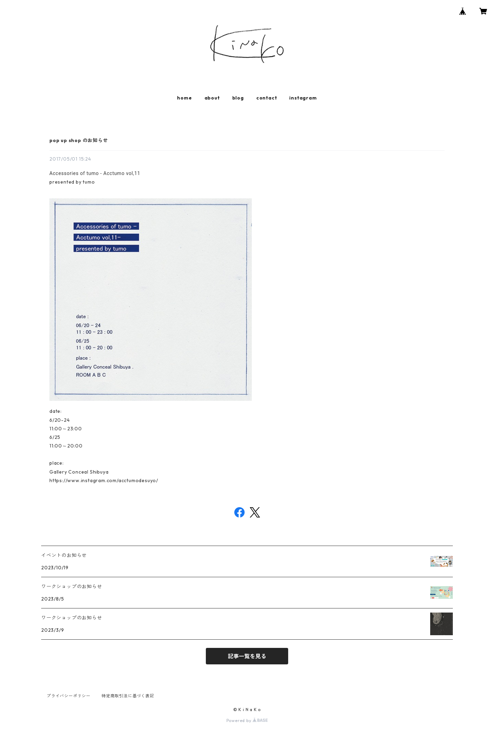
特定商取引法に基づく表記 (128, 695)
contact (266, 98)
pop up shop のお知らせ (78, 140)
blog (238, 98)
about (212, 98)
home (184, 98)
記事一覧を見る (247, 656)
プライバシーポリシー (69, 695)
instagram (303, 98)
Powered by (247, 720)
